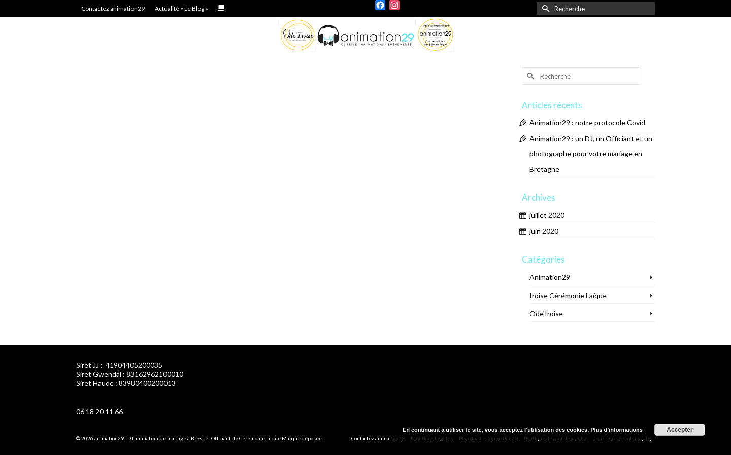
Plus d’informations (616, 430)
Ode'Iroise (546, 313)
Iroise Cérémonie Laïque (568, 295)
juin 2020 (543, 230)
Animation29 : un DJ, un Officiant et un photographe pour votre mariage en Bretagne (590, 153)
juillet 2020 (546, 215)
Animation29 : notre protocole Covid (587, 122)
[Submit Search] (544, 8)
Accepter (679, 429)
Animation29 (549, 277)
